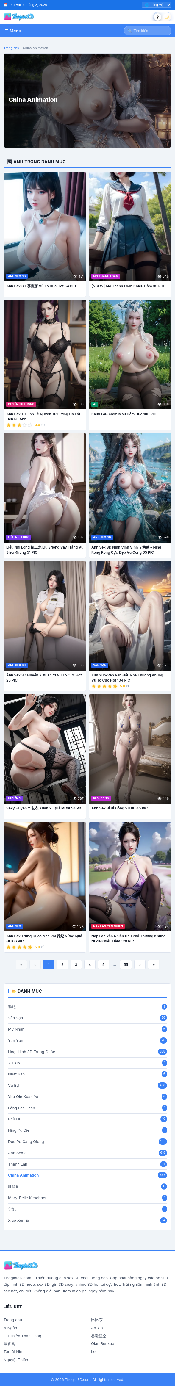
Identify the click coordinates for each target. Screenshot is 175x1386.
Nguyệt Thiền (16, 1359)
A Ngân (10, 1327)
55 (126, 964)
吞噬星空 (99, 1335)
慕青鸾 (9, 1343)
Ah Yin (97, 1327)
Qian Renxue (102, 1343)
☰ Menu (13, 30)
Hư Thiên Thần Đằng (22, 1335)
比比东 (97, 1319)
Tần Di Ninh (14, 1351)
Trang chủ (11, 48)
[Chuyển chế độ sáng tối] (162, 16)
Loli (94, 1351)
